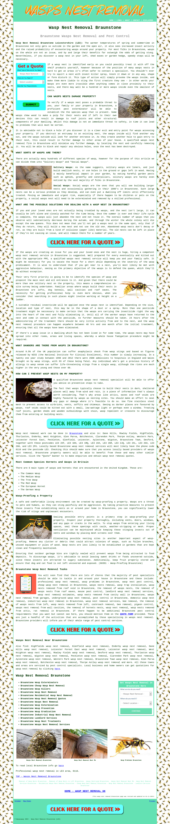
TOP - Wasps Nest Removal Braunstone (38, 776)
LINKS (119, 20)
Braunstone (75, 433)
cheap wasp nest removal (53, 585)
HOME (111, 20)
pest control (146, 611)
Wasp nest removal (27, 433)
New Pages (27, 801)
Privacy (152, 801)
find (25, 646)
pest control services (108, 620)
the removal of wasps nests (114, 588)
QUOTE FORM (126, 614)
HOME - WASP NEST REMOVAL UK (84, 791)
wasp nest (61, 64)
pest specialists (143, 575)
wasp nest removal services (89, 446)
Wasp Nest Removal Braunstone (43, 675)
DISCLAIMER (148, 20)
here (57, 669)
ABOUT (127, 20)
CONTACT (136, 20)
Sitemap (18, 801)
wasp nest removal (27, 669)
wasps (75, 49)
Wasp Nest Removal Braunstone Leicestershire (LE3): (49, 43)
